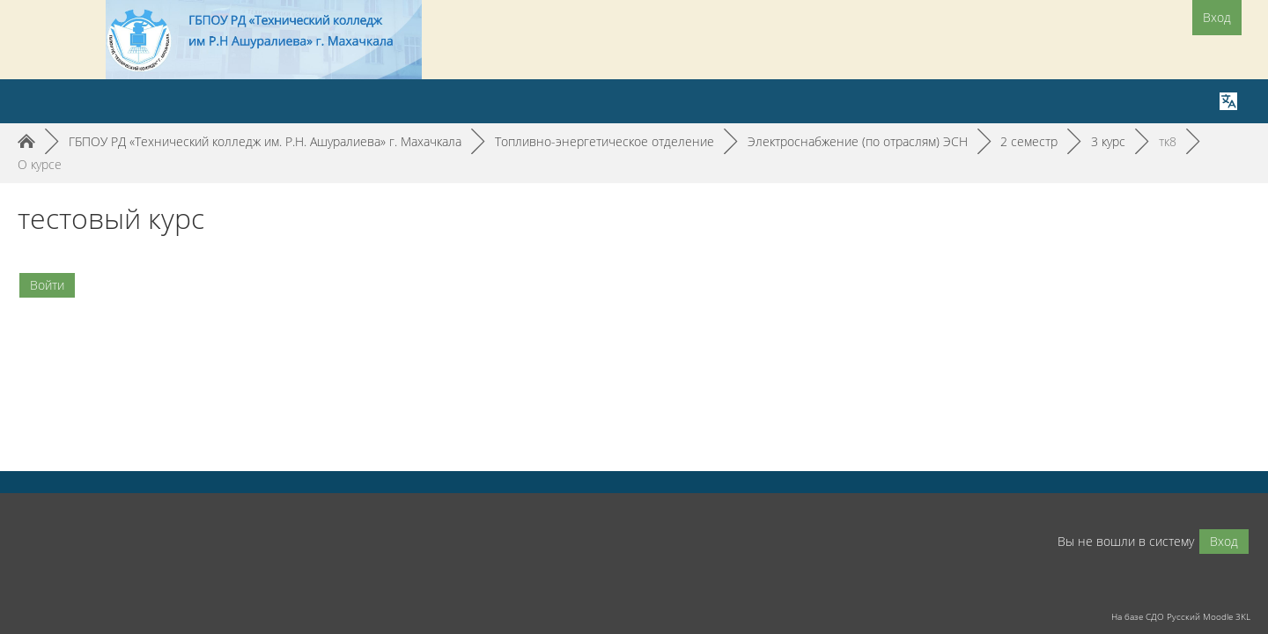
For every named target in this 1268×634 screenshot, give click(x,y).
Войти (47, 284)
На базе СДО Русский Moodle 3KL (1180, 616)
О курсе (40, 164)
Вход (1217, 17)
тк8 (1167, 141)
